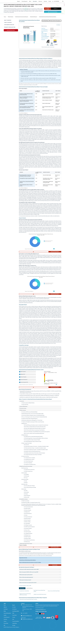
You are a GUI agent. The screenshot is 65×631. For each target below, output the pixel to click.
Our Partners (14, 610)
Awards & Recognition (7, 614)
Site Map (13, 626)
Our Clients (6, 610)
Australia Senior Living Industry (24, 592)
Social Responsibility (15, 612)
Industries (45, 1)
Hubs (13, 620)
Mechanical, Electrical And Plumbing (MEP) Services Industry (25, 596)
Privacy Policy (6, 624)
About (30, 1)
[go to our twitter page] (40, 615)
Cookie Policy (14, 624)
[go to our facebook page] (38, 615)
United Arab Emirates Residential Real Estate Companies (28, 600)
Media (5, 612)
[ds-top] (52, 12)
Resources (40, 1)
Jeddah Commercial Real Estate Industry (40, 595)
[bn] (52, 8)
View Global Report (45, 20)
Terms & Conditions (15, 622)
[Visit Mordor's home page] (9, 1)
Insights (5, 616)
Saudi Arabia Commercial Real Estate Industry (39, 592)
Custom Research (25, 1)
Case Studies (14, 616)
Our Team (14, 608)
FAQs (13, 614)
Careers (5, 622)
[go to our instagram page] (44, 615)
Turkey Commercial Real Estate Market (54, 592)
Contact (49, 1)
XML (4, 626)
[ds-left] (11, 30)
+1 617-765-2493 (55, 1)
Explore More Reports (29, 589)
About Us (5, 608)
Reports (18, 1)
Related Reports (22, 589)
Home (5, 606)
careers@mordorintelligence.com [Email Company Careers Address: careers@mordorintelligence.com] (40, 610)
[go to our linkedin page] (36, 615)
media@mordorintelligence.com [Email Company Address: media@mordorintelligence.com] (28, 620)
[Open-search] (63, 1)
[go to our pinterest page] (42, 615)
